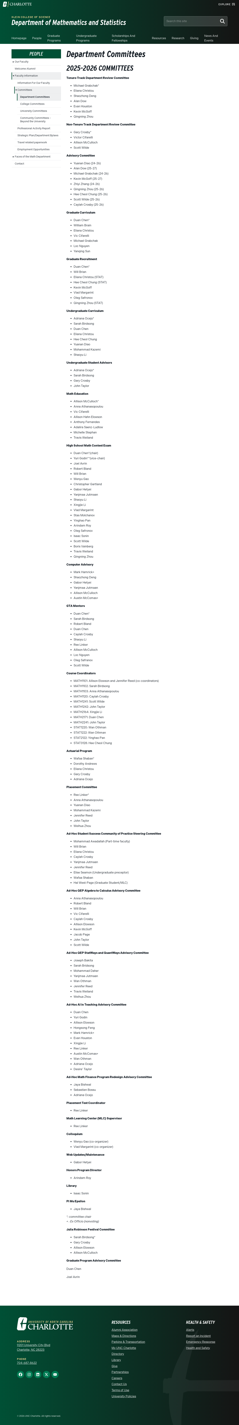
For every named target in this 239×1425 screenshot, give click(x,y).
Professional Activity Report (33, 128)
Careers (117, 1378)
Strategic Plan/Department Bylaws (37, 135)
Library (116, 1360)
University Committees (33, 111)
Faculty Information (26, 75)
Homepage (19, 38)
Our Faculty (21, 61)
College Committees (32, 104)
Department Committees (35, 97)
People (37, 38)
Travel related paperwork (32, 142)
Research (178, 38)
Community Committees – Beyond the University (35, 119)
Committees (24, 90)
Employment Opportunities (33, 149)
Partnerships (120, 1372)
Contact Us (119, 1384)
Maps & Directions (124, 1336)
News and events (211, 38)
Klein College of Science (31, 17)
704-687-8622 (27, 1363)
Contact (19, 163)
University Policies (124, 1396)
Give (115, 1366)
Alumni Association (124, 1330)
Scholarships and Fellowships (123, 38)
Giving (194, 38)
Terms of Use (120, 1390)
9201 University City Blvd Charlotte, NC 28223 (33, 1347)
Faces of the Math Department (32, 156)
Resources (159, 38)
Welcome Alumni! (25, 68)
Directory (118, 1354)
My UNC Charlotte (124, 1348)
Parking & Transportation (128, 1342)
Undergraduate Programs (86, 38)
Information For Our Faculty (33, 82)
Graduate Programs (54, 38)
